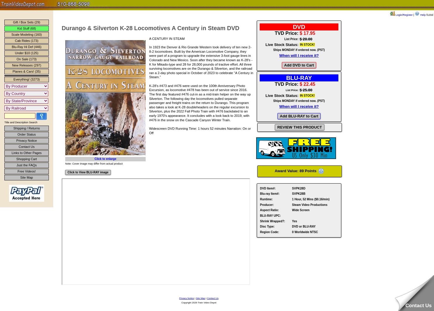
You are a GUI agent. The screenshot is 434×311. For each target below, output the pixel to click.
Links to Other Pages (27, 153)
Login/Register (401, 14)
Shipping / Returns (26, 128)
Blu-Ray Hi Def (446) (26, 47)
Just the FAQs (26, 165)
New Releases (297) (26, 65)
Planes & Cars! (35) (27, 71)
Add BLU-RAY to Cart (299, 116)
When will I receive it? (299, 55)
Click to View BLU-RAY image (88, 172)
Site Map (26, 177)
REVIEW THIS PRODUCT (299, 127)
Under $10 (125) (26, 53)
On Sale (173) (27, 59)
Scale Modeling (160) (26, 34)
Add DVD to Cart (299, 65)
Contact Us (27, 146)
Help (420, 14)
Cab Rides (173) (26, 40)
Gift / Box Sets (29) (26, 22)
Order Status (27, 134)
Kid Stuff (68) (26, 28)
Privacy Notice (26, 140)
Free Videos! (27, 171)
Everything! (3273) (26, 79)
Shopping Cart (26, 159)
